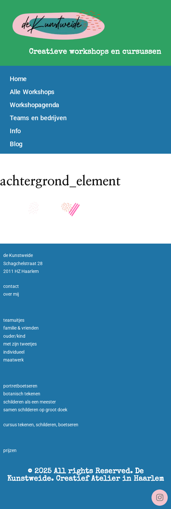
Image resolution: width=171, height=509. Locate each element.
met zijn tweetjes (20, 343)
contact (11, 286)
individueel (13, 352)
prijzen (10, 450)
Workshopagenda (34, 105)
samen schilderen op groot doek (35, 409)
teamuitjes (13, 320)
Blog (16, 144)
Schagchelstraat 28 (23, 263)
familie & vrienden (21, 328)
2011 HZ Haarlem (21, 271)
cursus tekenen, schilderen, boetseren (40, 424)
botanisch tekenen (21, 393)
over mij (11, 294)
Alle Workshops (32, 92)
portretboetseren (20, 386)
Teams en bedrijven (38, 118)
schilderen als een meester (29, 401)
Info (15, 131)
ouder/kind (14, 336)
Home (18, 79)
